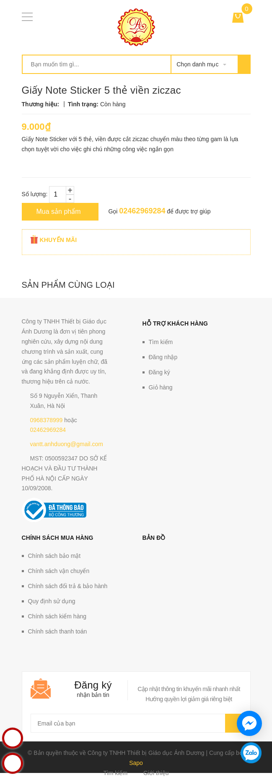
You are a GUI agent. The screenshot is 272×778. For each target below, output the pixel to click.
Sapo (136, 763)
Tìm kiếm (161, 342)
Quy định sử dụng (51, 601)
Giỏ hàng (161, 387)
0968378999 (46, 420)
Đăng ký (159, 372)
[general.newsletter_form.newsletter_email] (136, 723)
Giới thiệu (156, 773)
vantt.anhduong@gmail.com (67, 444)
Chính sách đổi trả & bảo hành (68, 586)
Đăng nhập (163, 357)
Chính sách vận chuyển (59, 571)
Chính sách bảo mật (54, 555)
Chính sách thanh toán (57, 631)
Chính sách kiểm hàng (57, 616)
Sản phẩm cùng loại (68, 284)
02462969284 (142, 211)
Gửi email (233, 723)
